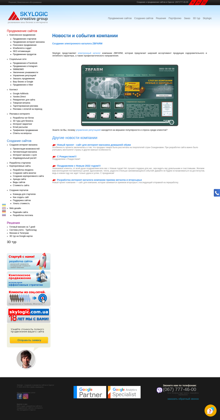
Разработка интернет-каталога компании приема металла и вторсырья (97, 180)
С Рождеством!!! (64, 156)
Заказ (187, 18)
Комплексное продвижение (22, 35)
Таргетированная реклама (25, 106)
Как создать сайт (21, 197)
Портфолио (175, 18)
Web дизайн (15, 208)
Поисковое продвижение (24, 45)
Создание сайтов (143, 18)
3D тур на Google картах (21, 236)
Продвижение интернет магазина (29, 42)
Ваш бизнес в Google (23, 81)
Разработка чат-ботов (23, 118)
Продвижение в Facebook (25, 63)
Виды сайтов (19, 182)
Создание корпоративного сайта (28, 176)
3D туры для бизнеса (23, 121)
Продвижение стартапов (24, 39)
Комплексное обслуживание (30, 2)
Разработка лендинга (23, 170)
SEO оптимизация (21, 51)
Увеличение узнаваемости (25, 72)
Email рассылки (20, 127)
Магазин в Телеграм (19, 233)
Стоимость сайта (21, 185)
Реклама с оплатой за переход (27, 109)
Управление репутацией (24, 75)
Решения (12, 2)
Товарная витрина (21, 103)
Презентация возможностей (26, 149)
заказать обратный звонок (183, 398)
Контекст (13, 89)
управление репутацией (88, 130)
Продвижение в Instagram (25, 66)
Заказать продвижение (24, 78)
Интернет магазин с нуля (25, 155)
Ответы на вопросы (22, 133)
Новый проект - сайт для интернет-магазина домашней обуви (91, 144)
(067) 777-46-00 (179, 389)
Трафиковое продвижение (25, 130)
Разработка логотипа (23, 215)
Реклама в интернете (19, 114)
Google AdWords (21, 93)
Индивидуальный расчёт (25, 158)
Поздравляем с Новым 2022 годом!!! (76, 165)
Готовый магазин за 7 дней (22, 227)
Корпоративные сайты (20, 166)
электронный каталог (89, 53)
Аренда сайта (19, 179)
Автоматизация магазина (25, 152)
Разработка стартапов (20, 163)
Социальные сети (17, 59)
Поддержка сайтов (22, 200)
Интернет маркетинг (22, 124)
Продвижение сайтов (120, 18)
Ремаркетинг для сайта (24, 100)
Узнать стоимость (21, 203)
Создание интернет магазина (23, 145)
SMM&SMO (18, 69)
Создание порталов (18, 190)
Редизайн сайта (20, 212)
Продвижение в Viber (23, 85)
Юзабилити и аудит (22, 48)
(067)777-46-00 (181, 2)
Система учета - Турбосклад (23, 230)
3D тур (196, 18)
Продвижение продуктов (24, 54)
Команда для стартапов (24, 194)
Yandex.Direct (19, 96)
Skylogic (207, 18)
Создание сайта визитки (24, 173)
